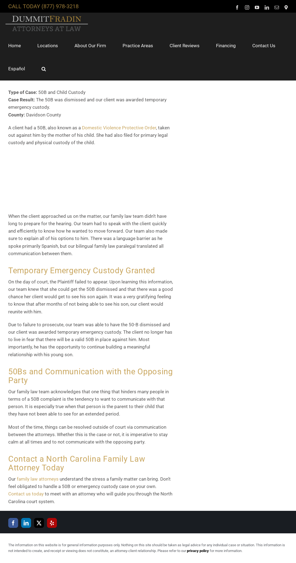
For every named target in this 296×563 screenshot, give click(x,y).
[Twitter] (39, 523)
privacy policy (198, 551)
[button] (43, 68)
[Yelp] (52, 523)
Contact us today (26, 494)
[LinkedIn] (26, 523)
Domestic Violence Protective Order (119, 127)
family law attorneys (38, 479)
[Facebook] (13, 523)
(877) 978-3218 (60, 6)
